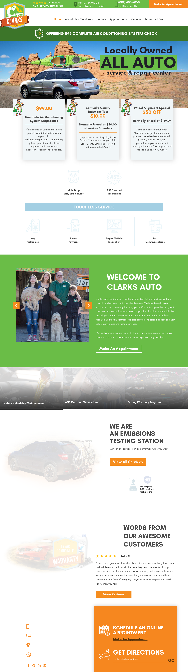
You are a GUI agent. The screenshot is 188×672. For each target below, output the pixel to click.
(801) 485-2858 (61, 634)
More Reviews (113, 594)
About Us (71, 19)
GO (171, 660)
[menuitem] (58, 19)
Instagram (45, 666)
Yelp (39, 666)
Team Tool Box (154, 19)
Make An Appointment (168, 4)
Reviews (136, 19)
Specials (100, 19)
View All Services (128, 462)
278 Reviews (53, 2)
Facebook (28, 666)
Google (34, 666)
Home (58, 19)
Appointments (118, 19)
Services (85, 19)
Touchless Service (94, 207)
